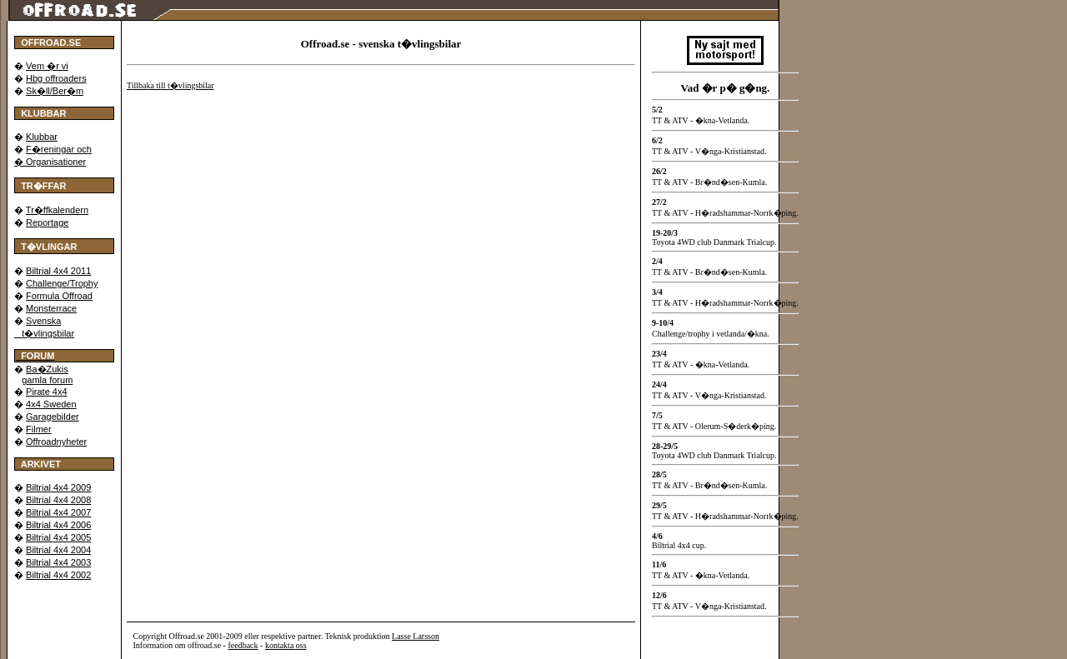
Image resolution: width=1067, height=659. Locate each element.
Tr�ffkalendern (57, 210)
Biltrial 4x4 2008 (58, 500)
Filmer (39, 429)
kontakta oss (286, 645)
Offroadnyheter (56, 442)
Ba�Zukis (47, 369)
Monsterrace (51, 308)
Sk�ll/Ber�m (54, 91)
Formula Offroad (59, 296)
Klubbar (42, 137)
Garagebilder (52, 417)
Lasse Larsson (415, 636)
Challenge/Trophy (62, 283)
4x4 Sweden (51, 404)
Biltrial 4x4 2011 (58, 271)
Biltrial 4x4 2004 (58, 550)
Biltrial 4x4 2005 (58, 537)
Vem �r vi (47, 66)
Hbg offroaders (56, 78)
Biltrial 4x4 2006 (58, 525)
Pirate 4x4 (47, 392)
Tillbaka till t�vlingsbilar (170, 85)
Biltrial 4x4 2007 (58, 512)
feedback (243, 645)
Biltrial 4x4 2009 (58, 487)
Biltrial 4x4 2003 (58, 562)
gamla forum (47, 380)
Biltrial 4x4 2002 (58, 575)
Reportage (47, 222)
